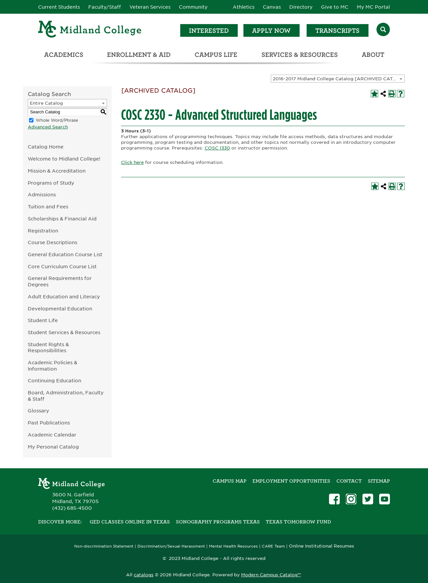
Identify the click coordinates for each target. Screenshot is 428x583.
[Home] (90, 30)
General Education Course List (65, 254)
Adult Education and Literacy (64, 296)
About (373, 54)
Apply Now (271, 30)
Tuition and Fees (48, 206)
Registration (43, 230)
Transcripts (337, 30)
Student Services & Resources (64, 332)
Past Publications (49, 422)
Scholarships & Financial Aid (62, 218)
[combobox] (338, 79)
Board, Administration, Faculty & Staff (66, 396)
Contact (349, 481)
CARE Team (273, 546)
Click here (132, 162)
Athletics (243, 7)
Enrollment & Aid (139, 54)
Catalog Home (46, 147)
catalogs (143, 574)
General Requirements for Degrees (60, 281)
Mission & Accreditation (57, 171)
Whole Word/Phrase (57, 120)
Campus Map (229, 481)
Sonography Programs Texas (218, 521)
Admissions (42, 194)
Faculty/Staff (104, 7)
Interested (209, 30)
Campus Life (216, 54)
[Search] (383, 30)
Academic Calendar (52, 435)
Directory (301, 7)
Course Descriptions (52, 242)
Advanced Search (48, 126)
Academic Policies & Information (52, 366)
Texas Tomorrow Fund (298, 521)
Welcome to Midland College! (64, 159)
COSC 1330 (217, 148)
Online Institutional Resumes (321, 546)
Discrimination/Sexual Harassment (171, 546)
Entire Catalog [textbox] (46, 103)
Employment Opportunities (291, 481)
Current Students (59, 7)
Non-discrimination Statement (103, 546)
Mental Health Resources (233, 546)
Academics (63, 54)
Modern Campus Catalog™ (271, 574)
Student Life (43, 320)
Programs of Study (51, 183)
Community (193, 7)
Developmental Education (60, 308)
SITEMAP (379, 481)
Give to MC (334, 7)
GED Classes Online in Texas (130, 521)
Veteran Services (150, 7)
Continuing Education (54, 380)
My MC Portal (373, 7)
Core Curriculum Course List (62, 266)
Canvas (272, 7)
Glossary (38, 410)
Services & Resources (299, 54)
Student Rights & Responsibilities (48, 348)
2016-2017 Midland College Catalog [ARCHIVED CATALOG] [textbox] (338, 78)
